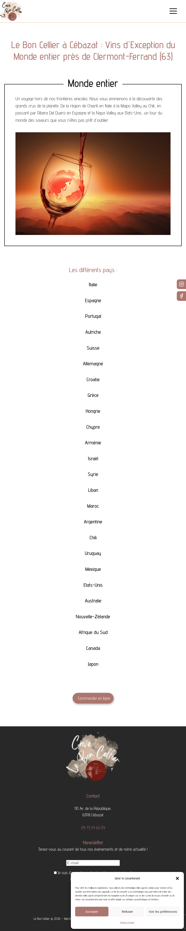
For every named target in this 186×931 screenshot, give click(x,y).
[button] (177, 878)
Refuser (127, 911)
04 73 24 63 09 (93, 827)
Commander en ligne (94, 698)
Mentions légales (127, 922)
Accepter (91, 911)
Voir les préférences (163, 911)
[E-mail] (93, 863)
